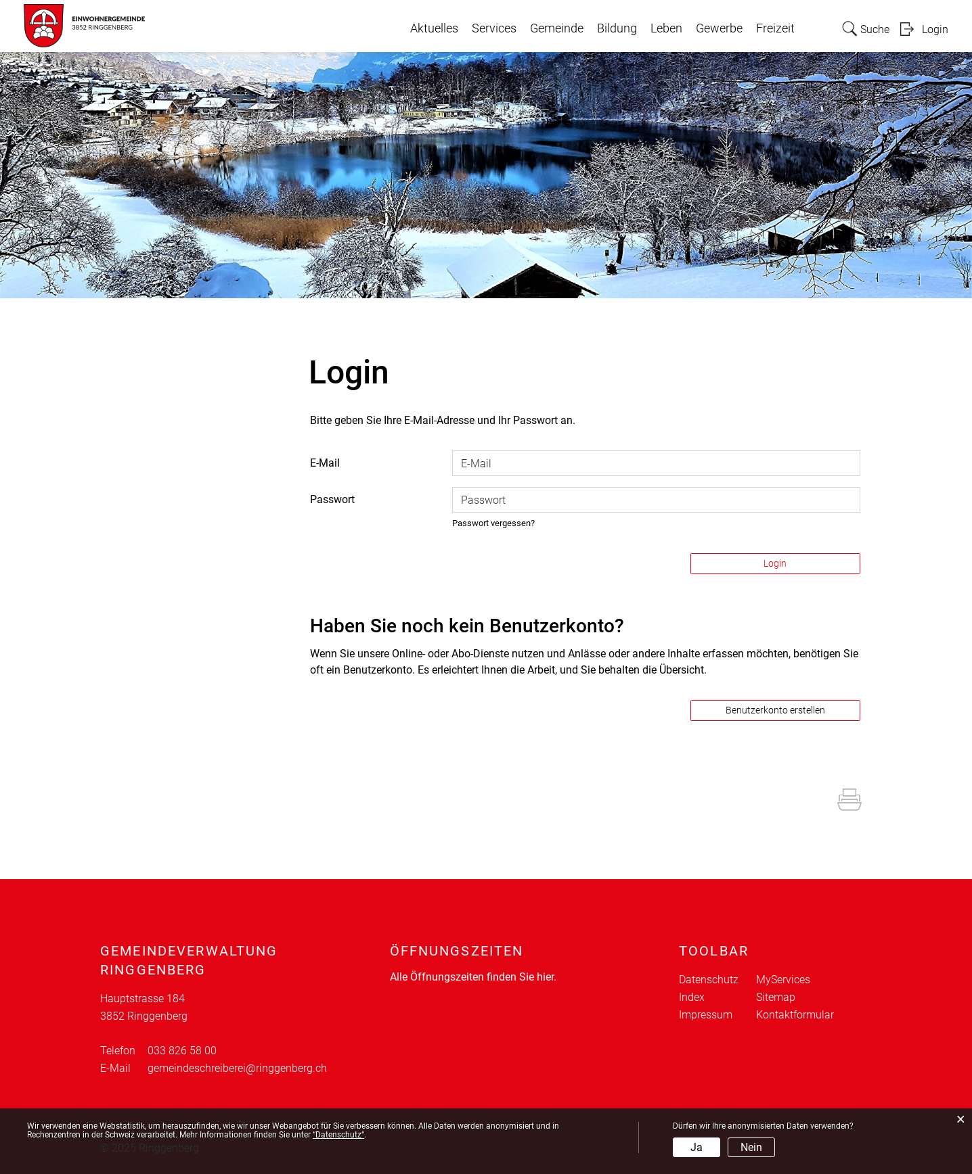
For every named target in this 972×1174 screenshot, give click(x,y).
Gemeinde (556, 28)
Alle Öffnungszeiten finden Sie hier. (473, 976)
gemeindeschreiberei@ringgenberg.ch (237, 1068)
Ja (696, 1147)
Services (494, 28)
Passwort (332, 499)
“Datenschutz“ (338, 1135)
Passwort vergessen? (493, 523)
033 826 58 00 (182, 1050)
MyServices (783, 979)
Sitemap (775, 997)
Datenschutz (708, 979)
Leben (666, 28)
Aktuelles (434, 28)
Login (935, 29)
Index (692, 997)
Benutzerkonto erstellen (775, 710)
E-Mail (325, 462)
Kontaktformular (795, 1014)
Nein (751, 1147)
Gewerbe (719, 28)
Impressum (705, 1014)
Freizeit (775, 28)
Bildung (617, 28)
